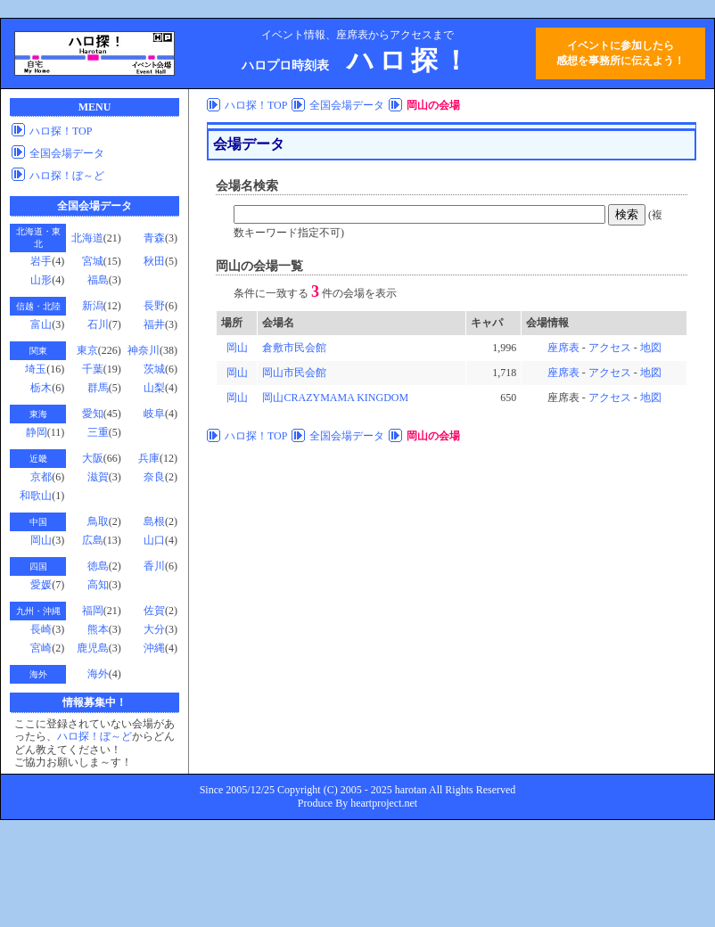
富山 (41, 324)
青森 (154, 238)
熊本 (98, 629)
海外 (98, 674)
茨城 (154, 369)
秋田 (154, 261)
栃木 (41, 387)
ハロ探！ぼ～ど (66, 175)
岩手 (41, 261)
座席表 (563, 347)
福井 (154, 324)
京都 (41, 477)
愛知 (92, 413)
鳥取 (98, 521)
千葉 (92, 369)
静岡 (36, 432)
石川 (98, 324)
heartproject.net (383, 803)
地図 (651, 347)
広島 (92, 540)
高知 (98, 584)
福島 (98, 280)
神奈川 (143, 350)
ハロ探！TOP (60, 131)
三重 (98, 432)
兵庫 (149, 458)
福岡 (92, 610)
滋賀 (98, 477)
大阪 (92, 458)
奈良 (154, 477)
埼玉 (35, 369)
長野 (154, 305)
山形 (41, 280)
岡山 (41, 540)
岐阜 (154, 413)
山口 (154, 540)
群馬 (98, 387)
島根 (154, 521)
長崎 (41, 629)
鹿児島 (93, 648)
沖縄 (154, 648)
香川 (154, 566)
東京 (87, 350)
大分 (154, 629)
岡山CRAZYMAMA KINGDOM (335, 397)
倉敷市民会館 (294, 347)
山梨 (154, 387)
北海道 (87, 238)
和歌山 (36, 495)
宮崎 (41, 648)
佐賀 (154, 610)
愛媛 (41, 584)
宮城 (92, 261)
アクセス (609, 347)
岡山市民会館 (294, 372)
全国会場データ (66, 153)
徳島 (98, 566)
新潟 (92, 305)
